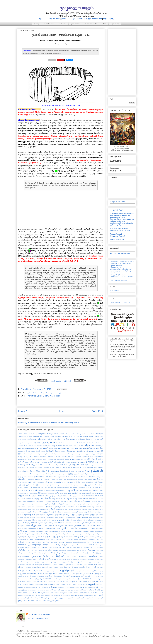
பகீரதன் (21, 542)
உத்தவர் (35, 456)
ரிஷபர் (60, 573)
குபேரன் (88, 474)
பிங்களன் (73, 547)
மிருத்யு (21, 567)
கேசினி (48, 476)
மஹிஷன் (30, 564)
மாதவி (60, 564)
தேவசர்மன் (50, 534)
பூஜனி (33, 559)
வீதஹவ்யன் (45, 592)
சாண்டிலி (54, 490)
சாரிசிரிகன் (40, 493)
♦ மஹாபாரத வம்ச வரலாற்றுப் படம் (122, 261)
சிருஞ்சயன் (38, 498)
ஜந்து (85, 512)
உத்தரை (29, 456)
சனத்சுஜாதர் (98, 485)
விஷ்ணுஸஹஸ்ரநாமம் (117, 236)
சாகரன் (48, 490)
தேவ (38, 534)
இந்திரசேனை (40, 451)
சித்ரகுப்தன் (53, 496)
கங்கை (73, 459)
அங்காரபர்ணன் (89, 434)
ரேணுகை (40, 576)
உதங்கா (80, 454)
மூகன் (61, 567)
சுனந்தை (30, 504)
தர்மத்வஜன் (99, 520)
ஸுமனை (57, 595)
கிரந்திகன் (25, 471)
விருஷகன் (41, 590)
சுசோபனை (22, 501)
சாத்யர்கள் (79, 490)
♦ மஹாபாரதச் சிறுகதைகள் (118, 280)
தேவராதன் (92, 534)
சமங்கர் (20, 487)
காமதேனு (84, 465)
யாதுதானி (48, 571)
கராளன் (74, 462)
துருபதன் (83, 528)
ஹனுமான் (63, 598)
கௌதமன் (39, 479)
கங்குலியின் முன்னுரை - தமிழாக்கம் (122, 213)
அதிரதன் (58, 436)
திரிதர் (28, 525)
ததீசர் (25, 520)
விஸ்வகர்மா (22, 592)
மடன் (101, 559)
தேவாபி (31, 536)
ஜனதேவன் (99, 512)
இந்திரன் (70, 451)
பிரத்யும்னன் (53, 550)
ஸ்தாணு (79, 595)
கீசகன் (26, 474)
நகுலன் (48, 536)
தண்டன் (100, 517)
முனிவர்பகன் (53, 567)
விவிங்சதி (92, 590)
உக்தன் (39, 454)
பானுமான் (57, 547)
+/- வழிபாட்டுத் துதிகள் (117, 201)
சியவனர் (99, 496)
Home (61, 411)
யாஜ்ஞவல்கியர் (38, 571)
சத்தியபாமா (30, 485)
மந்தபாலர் (65, 562)
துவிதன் (100, 531)
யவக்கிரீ (28, 571)
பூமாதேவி (40, 559)
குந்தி (70, 473)
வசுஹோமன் (37, 581)
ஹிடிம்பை (31, 600)
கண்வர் (21, 462)
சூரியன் (52, 509)
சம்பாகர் (52, 487)
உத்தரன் (21, 456)
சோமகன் (36, 512)
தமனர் (54, 520)
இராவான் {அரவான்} (94, 451)
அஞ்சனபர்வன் (48, 436)
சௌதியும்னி (59, 512)
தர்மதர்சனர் (81, 520)
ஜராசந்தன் (67, 514)
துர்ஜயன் (39, 531)
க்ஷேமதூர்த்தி (82, 479)
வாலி (45, 584)
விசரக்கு (59, 584)
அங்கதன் (79, 434)
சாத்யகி (71, 490)
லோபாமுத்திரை (36, 579)
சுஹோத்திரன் (22, 509)
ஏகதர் (25, 459)
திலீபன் (89, 525)
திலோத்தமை (98, 525)
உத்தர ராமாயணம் (94, 18)
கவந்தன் (34, 465)
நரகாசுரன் (69, 536)
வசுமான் (29, 581)
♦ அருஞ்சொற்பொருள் (117, 275)
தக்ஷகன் (80, 517)
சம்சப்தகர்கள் (34, 487)
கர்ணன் (90, 461)
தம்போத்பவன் (71, 520)
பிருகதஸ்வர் (33, 553)
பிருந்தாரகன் (65, 553)
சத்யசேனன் (53, 485)
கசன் (78, 459)
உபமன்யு (49, 456)
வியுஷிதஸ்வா (90, 587)
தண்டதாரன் (93, 517)
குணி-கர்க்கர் (54, 474)
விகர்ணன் (52, 584)
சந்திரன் (90, 485)
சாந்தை (85, 490)
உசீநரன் (55, 454)
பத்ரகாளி (76, 542)
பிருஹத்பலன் (87, 553)
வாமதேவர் (98, 581)
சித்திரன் (33, 496)
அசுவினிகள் (37, 436)
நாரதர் (30, 539)
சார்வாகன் (59, 493)
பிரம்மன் (91, 550)
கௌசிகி (31, 479)
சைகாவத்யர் (99, 509)
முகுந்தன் (28, 567)
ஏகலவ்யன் (31, 459)
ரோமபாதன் (58, 576)
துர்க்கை (32, 531)
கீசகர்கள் (33, 474)
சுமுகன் (68, 504)
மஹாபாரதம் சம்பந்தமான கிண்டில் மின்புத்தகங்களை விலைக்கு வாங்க (48, 422)
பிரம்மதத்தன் (71, 550)
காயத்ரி (91, 465)
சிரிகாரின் (21, 498)
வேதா (70, 592)
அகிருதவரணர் (52, 434)
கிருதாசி (71, 471)
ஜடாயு (81, 512)
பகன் (97, 539)
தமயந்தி (60, 520)
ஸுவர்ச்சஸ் (65, 595)
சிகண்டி (82, 493)
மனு (78, 562)
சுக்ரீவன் (92, 498)
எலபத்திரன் (98, 456)
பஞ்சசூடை (53, 542)
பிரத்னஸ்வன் (42, 550)
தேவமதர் (75, 534)
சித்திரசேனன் (24, 496)
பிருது (58, 553)
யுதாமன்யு (55, 571)
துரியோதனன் (69, 528)
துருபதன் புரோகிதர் (96, 528)
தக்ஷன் (85, 517)
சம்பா (47, 487)
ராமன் (33, 573)
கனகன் (44, 462)
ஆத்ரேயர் (70, 448)
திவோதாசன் (22, 528)
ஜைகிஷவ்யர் (60, 517)
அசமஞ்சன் (22, 436)
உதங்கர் (74, 454)
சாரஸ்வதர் (32, 493)
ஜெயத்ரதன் (51, 517)
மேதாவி (67, 567)
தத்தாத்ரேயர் (32, 520)
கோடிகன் (91, 476)
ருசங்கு (97, 573)
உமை (71, 456)
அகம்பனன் (22, 434)
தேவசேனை (67, 534)
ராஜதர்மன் (22, 573)
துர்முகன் (62, 531)
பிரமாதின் (62, 550)
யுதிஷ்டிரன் (61, 393)
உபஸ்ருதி (65, 456)
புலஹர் (100, 556)
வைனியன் (22, 595)
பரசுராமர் (22, 545)
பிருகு (52, 553)
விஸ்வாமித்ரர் (34, 592)
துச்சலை (40, 528)
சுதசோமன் (39, 501)
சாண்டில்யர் (62, 490)
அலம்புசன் (81, 443)
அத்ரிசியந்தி (78, 436)
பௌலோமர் (82, 559)
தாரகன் (54, 522)
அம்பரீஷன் (41, 439)
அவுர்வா (39, 445)
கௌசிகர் (22, 479)
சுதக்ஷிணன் (31, 501)
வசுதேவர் (99, 579)
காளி (95, 467)
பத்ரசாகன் (82, 542)
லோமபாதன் (57, 579)
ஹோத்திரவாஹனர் (53, 600)
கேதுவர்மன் (61, 476)
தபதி (44, 520)
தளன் (41, 522)
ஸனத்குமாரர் (49, 595)
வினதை (27, 587)
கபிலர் (50, 462)
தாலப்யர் (75, 522)
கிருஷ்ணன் (95, 470)
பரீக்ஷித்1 (64, 545)
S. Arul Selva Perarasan (39, 615)
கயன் (67, 462)
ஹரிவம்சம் (66, 18)
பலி (95, 545)
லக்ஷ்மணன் (75, 576)
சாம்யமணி (99, 490)
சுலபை (64, 506)
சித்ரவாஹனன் (63, 496)
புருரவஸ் (73, 556)
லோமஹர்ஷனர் (68, 579)
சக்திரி (34, 482)
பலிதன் (100, 545)
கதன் (27, 462)
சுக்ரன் (85, 498)
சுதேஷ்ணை (85, 501)
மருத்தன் (89, 562)
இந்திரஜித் (50, 451)
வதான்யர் (60, 581)
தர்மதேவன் (90, 520)
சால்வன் (67, 493)
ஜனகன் (91, 512)
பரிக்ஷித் (57, 545)
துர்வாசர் (69, 531)
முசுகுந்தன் (36, 567)
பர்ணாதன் (70, 545)
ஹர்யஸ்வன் (92, 598)
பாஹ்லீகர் (65, 547)
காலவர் (90, 467)
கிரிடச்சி (44, 471)
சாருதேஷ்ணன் (49, 493)
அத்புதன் (65, 436)
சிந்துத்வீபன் (76, 496)
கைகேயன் (69, 476)
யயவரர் (100, 567)
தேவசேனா (59, 534)
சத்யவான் (68, 485)
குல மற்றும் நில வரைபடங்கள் (120, 253)
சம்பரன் (42, 487)
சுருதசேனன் (99, 504)
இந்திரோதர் (80, 451)
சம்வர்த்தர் (73, 487)
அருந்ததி (36, 443)
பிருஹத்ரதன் (98, 553)
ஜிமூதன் (26, 517)
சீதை (53, 498)
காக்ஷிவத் (55, 465)
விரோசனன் (84, 590)
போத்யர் (60, 559)
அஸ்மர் (65, 445)
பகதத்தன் (91, 539)
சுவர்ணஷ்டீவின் (73, 506)
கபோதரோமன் (59, 462)
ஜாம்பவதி (99, 514)
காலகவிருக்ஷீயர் (66, 467)
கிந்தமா (100, 467)
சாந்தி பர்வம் (30, 393)
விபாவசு (45, 587)
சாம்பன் (92, 490)
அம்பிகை (66, 439)
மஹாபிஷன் (22, 564)
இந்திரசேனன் (30, 451)
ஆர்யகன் (78, 448)
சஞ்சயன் (65, 482)
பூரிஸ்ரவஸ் (51, 559)
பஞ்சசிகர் (45, 542)
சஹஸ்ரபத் (41, 490)
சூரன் (37, 509)
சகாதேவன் (98, 479)
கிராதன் (32, 471)
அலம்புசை (90, 443)
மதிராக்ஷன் (44, 562)
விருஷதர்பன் (62, 590)
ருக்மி (85, 573)
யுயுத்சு (78, 571)
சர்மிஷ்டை (98, 487)
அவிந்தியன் (31, 445)
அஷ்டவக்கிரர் (56, 445)
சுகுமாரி (69, 498)
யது (89, 567)
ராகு (101, 571)
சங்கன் (47, 482)
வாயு (20, 584)
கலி (96, 462)
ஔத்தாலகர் (52, 459)
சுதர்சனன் (56, 501)
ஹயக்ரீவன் (72, 598)
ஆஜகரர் (39, 448)
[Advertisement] (60, 210)
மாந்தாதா (72, 564)
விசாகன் (65, 584)
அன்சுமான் (22, 439)
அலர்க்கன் (99, 443)
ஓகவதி (45, 459)
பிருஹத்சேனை (76, 553)
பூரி (46, 559)
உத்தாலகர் (41, 456)
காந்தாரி (75, 464)
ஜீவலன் (32, 517)
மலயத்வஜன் (98, 562)
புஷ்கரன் (28, 559)
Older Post (97, 411)
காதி (69, 465)
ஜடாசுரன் (75, 512)
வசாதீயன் (78, 579)
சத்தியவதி (45, 485)
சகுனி (29, 482)
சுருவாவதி (57, 506)
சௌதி (51, 512)
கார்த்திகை (55, 467)
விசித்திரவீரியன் (74, 584)
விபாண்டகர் (36, 587)
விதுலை (99, 584)
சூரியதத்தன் (44, 509)
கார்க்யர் (31, 467)
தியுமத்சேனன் (83, 522)
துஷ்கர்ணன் (22, 534)
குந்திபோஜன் (79, 474)
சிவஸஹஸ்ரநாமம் (116, 234)
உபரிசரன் (58, 456)
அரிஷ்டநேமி (98, 439)
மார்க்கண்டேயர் (90, 564)
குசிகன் (39, 474)
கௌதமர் (47, 479)
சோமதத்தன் (44, 512)
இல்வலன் (21, 454)
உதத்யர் (87, 454)
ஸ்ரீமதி (23, 598)
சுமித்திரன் (60, 504)
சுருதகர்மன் (90, 504)
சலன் (25, 490)
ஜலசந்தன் (85, 514)
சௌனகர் (67, 512)
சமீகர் (26, 487)
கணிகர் (100, 459)
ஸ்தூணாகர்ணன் (87, 595)
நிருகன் (58, 539)
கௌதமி (55, 479)
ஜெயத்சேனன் (40, 517)
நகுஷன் (56, 536)
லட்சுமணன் (85, 576)
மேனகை (75, 567)
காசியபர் (63, 465)
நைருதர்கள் (83, 539)
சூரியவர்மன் (60, 509)
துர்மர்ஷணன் (53, 531)
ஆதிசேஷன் (62, 448)
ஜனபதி (20, 514)
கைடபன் (84, 476)
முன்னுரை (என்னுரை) (117, 210)
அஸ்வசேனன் (73, 445)
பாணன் (27, 547)
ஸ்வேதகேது (45, 598)
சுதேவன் (77, 501)
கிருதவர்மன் (53, 471)
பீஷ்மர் (40, 393)
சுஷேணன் (99, 506)
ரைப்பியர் (48, 576)
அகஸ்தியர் (40, 434)
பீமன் (45, 556)
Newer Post (24, 411)
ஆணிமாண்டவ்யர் (50, 448)
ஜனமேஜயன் (29, 514)
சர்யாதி (20, 490)
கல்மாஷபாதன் (24, 465)
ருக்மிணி (90, 573)
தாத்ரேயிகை (48, 522)
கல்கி (101, 462)
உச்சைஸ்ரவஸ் (64, 454)
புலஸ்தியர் (92, 556)
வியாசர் (79, 587)
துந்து (58, 528)
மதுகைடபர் (57, 562)
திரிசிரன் (100, 522)
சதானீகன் (89, 482)
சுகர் (64, 498)
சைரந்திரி (28, 512)
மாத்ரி (66, 564)
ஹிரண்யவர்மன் (40, 600)
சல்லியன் (33, 490)
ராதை (29, 573)
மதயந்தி (36, 562)
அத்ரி (71, 436)
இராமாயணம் (78, 18)
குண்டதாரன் (63, 474)
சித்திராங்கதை (42, 496)
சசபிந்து (53, 482)
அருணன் (21, 443)
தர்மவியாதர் (23, 522)
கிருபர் (78, 471)
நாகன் (92, 536)
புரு (67, 556)
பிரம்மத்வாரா (81, 550)
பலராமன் (90, 545)
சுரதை (79, 504)
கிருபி (84, 471)
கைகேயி (77, 476)
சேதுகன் (85, 509)
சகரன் (90, 479)
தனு (39, 520)
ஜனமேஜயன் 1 (41, 514)
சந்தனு (84, 485)
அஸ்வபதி (99, 445)
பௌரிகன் (74, 559)
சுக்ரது (80, 498)
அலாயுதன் (22, 445)
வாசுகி (85, 581)
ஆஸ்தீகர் (99, 448)
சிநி (70, 496)
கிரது (19, 471)
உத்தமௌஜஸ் (97, 454)
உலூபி (84, 456)
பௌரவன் (66, 559)
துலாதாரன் (78, 531)
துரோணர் (23, 531)
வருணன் (73, 581)
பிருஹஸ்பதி (35, 556)
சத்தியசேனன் (98, 482)
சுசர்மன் (99, 498)
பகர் (101, 539)
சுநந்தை (94, 501)
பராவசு (51, 545)
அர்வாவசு (62, 443)
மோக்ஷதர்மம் (50, 393)
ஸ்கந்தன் (72, 595)
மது (51, 562)
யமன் (93, 567)
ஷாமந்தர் (41, 595)
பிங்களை (80, 547)
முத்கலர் (45, 567)
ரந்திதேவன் (96, 571)
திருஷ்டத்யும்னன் (65, 525)
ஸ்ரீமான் (29, 598)
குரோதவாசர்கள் (27, 476)
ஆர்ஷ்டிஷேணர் (89, 448)
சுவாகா (83, 506)
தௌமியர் (39, 536)
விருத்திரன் (22, 590)
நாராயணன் (40, 539)
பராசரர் (45, 545)
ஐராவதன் (39, 459)
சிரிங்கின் (29, 498)
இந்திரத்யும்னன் (60, 451)
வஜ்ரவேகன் (52, 581)
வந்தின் (66, 581)
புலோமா (21, 559)
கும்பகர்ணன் (98, 474)
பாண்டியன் (35, 547)
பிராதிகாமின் (22, 553)
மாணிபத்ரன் (46, 564)
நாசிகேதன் (99, 536)
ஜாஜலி (92, 514)
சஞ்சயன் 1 (74, 482)
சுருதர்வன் (21, 506)
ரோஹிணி (66, 576)
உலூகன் (78, 456)
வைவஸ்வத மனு (32, 595)
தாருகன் (61, 522)
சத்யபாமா (60, 485)
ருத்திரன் (21, 576)
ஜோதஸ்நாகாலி (71, 517)
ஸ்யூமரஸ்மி (98, 595)
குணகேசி (46, 474)
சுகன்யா (59, 498)
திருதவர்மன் (52, 525)
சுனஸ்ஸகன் (38, 504)
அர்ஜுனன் (49, 442)
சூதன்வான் (31, 509)
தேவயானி (83, 534)
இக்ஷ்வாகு (21, 451)
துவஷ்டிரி (86, 531)
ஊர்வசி (90, 456)
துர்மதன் (45, 531)
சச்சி (58, 482)
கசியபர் (83, 459)
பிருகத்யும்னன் (44, 553)
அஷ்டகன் (46, 445)
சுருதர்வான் (30, 506)
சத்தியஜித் (21, 485)
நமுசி (63, 536)
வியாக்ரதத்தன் (70, 587)
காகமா (48, 465)
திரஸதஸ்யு (93, 522)
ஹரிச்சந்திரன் (81, 598)
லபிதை (100, 576)
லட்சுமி (94, 576)
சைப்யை (21, 512)
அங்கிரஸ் (99, 434)
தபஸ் (48, 520)
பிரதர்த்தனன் (98, 547)
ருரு (26, 576)
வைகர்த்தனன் (84, 592)
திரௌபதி (79, 525)
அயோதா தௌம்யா (85, 439)
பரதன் (29, 545)
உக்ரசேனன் (47, 454)
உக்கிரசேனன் (31, 454)
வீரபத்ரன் (63, 592)
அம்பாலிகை (57, 439)
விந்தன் (20, 587)
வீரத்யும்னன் (54, 592)
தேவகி (42, 534)
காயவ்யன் (99, 465)
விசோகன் (83, 584)
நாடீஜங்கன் (22, 539)
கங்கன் (67, 459)
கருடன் (81, 462)
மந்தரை (72, 562)
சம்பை (57, 487)
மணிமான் (21, 562)
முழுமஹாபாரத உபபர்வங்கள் (120, 302)
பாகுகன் (21, 547)
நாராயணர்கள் (50, 539)
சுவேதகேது (90, 506)
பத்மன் (69, 542)
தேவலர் (100, 534)
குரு (19, 476)
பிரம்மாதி (99, 550)
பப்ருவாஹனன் (97, 542)
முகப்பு (42, 18)
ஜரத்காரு (58, 514)
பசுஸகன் (38, 542)
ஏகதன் (20, 459)
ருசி (101, 573)
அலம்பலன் (71, 443)
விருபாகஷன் (32, 590)
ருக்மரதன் (79, 573)
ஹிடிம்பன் (22, 600)
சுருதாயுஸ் (48, 506)
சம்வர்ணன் (64, 487)
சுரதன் (74, 504)
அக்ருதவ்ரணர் (70, 434)
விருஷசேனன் (51, 590)
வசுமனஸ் (22, 581)
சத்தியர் (37, 485)
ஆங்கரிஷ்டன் (31, 448)
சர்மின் (91, 487)
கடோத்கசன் (92, 459)
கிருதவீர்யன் (64, 471)
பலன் (83, 545)
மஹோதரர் (38, 564)
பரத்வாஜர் (36, 545)
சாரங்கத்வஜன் (23, 493)
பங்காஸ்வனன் (30, 542)
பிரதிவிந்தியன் (24, 550)
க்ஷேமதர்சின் (72, 479)
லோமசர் (47, 579)
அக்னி (62, 434)
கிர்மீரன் (21, 474)
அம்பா (49, 439)
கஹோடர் (41, 465)
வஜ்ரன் (44, 581)
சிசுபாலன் (99, 493)
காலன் (83, 467)
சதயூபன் (82, 482)
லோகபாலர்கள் (23, 579)
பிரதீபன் (34, 550)
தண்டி (20, 520)
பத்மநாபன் (62, 542)
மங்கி (97, 559)
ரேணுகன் (33, 576)
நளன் (80, 536)
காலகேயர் (77, 467)
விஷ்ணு (100, 590)
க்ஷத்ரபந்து (62, 479)
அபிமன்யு (31, 439)
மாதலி (54, 564)
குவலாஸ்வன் (39, 476)
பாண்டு (44, 547)
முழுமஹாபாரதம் (77, 8)
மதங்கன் (29, 562)
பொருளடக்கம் (53, 18)
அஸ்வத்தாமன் (86, 445)
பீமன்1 (51, 556)
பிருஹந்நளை (23, 556)
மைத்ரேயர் (83, 567)
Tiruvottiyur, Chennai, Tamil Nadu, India (43, 396)
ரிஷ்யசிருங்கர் (69, 573)
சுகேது (75, 498)
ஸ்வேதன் (53, 598)
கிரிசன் (38, 471)
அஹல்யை (22, 448)
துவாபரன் (93, 531)
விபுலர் (61, 587)
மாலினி (100, 564)
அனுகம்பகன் (88, 436)
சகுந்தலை (22, 482)
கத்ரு (32, 462)
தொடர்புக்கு (108, 18)
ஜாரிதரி (20, 517)
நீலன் (76, 539)
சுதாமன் (70, 501)
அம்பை (73, 439)
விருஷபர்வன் (73, 590)
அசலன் (29, 436)
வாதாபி (91, 581)
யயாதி (21, 571)
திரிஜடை (21, 525)
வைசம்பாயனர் (96, 592)
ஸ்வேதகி (36, 598)
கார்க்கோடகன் (23, 467)
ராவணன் (40, 573)
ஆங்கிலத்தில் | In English (61, 381)
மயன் (83, 562)
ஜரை (80, 514)
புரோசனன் (82, 556)
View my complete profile (37, 618)
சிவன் (47, 498)
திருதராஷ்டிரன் (39, 525)
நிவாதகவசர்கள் (67, 539)
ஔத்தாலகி (60, 459)
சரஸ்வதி (85, 487)
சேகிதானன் (77, 509)
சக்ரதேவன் (40, 482)
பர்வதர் (78, 545)
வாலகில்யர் (39, 584)
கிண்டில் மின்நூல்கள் (117, 239)
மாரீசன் (79, 564)
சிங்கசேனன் (90, 493)
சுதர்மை (63, 501)
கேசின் (54, 476)
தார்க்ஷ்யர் (68, 522)
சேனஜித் (91, 509)
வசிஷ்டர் (87, 579)
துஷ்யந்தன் (31, 534)
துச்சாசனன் (50, 528)
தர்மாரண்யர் (34, 522)
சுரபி (83, 504)
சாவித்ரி (75, 493)
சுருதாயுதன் (39, 506)
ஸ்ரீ (19, 598)
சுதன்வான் (47, 501)
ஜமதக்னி (50, 514)
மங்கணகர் (90, 559)
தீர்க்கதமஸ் (32, 528)
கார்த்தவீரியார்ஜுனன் (43, 467)
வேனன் (75, 592)
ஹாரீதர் (100, 598)
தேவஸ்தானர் (22, 536)
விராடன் (99, 587)
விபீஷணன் (53, 587)
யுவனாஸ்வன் (86, 571)
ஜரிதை (75, 514)
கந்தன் (37, 462)
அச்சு (104, 24)
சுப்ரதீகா (53, 504)
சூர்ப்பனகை (69, 509)
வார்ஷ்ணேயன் (29, 584)
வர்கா (80, 581)
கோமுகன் (99, 476)
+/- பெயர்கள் (114, 290)
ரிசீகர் (46, 573)
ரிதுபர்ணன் (53, 573)
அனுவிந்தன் (98, 436)
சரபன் (80, 487)
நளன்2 (86, 536)
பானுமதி (51, 547)
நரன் (75, 536)
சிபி (83, 496)
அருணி (29, 443)
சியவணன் (90, 496)
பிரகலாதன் (88, 547)
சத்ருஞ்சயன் (77, 485)
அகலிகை (31, 434)
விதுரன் (92, 584)
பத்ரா (88, 542)
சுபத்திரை (46, 504)
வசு (93, 579)
